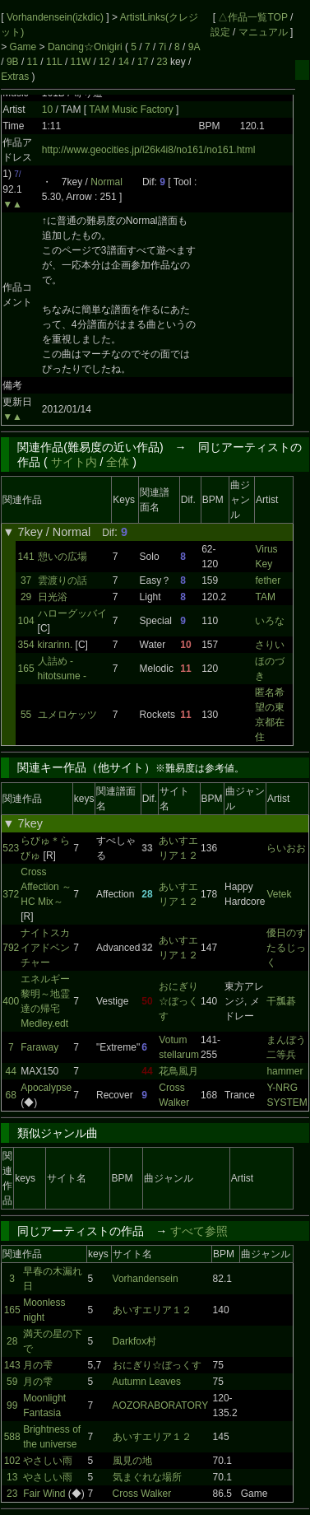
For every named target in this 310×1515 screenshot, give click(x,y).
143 (12, 1365)
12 (104, 62)
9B (13, 62)
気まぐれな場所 (147, 1477)
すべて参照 (199, 1231)
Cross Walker (142, 1493)
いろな (270, 621)
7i (162, 47)
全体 (117, 461)
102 (12, 1460)
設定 (220, 32)
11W (81, 62)
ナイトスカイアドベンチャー (45, 947)
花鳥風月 (178, 1071)
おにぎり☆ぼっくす (178, 1001)
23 (161, 62)
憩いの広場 (62, 556)
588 (12, 1437)
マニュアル (263, 32)
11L (54, 62)
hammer (284, 1071)
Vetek (278, 894)
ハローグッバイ (72, 613)
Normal (106, 182)
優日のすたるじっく (286, 947)
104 (26, 621)
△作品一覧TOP (252, 17)
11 (32, 62)
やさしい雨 (47, 1460)
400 (10, 1001)
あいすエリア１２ (152, 1310)
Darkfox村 (134, 1341)
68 (11, 1095)
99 (12, 1405)
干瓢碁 (281, 1001)
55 (26, 714)
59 (12, 1381)
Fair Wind (44, 1493)
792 (10, 947)
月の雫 (38, 1365)
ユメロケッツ (67, 714)
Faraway (39, 1047)
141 (26, 556)
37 (26, 580)
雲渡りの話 (62, 580)
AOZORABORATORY (161, 1405)
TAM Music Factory (132, 109)
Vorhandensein (145, 1278)
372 (10, 894)
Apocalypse (46, 1087)
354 (26, 644)
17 (142, 62)
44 (11, 1071)
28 (12, 1341)
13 (12, 1477)
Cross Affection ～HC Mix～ (46, 886)
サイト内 (74, 461)
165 (26, 668)
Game (24, 47)
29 (26, 597)
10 (47, 109)
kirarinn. (55, 644)
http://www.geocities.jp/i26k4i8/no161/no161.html (149, 150)
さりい (270, 644)
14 (123, 62)
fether (267, 580)
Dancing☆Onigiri (86, 47)
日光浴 (52, 597)
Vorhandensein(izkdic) (56, 17)
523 (10, 848)
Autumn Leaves (147, 1381)
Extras (15, 76)
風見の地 (132, 1460)
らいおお (286, 848)
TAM (265, 597)
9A (194, 47)
